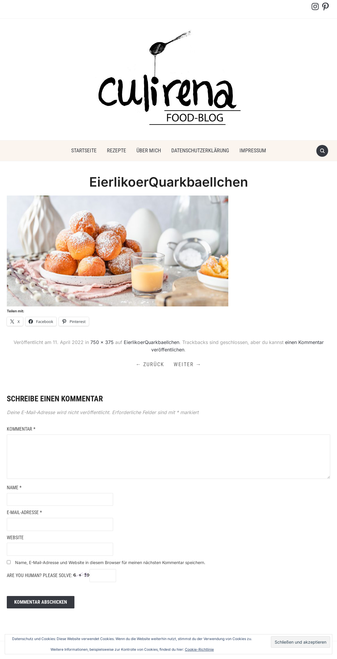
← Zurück (150, 364)
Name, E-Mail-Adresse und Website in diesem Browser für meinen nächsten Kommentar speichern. (110, 562)
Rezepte (116, 150)
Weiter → (187, 364)
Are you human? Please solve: (61, 575)
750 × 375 (102, 342)
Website (15, 537)
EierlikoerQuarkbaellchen (151, 342)
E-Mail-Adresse (24, 512)
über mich (148, 150)
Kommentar (21, 429)
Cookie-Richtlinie (199, 649)
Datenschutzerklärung (200, 150)
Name (14, 487)
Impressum (253, 150)
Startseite (84, 150)
